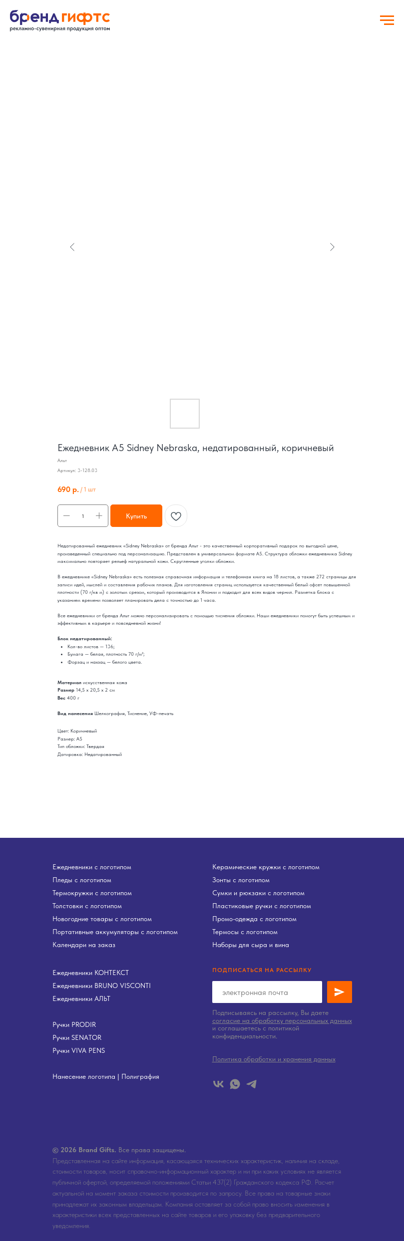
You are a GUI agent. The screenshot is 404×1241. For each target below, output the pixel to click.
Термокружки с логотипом (92, 893)
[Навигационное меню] (387, 20)
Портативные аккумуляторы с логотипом (115, 932)
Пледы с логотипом (81, 880)
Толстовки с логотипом (87, 906)
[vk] (218, 1084)
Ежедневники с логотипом (91, 867)
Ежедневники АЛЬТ (81, 998)
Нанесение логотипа (83, 1076)
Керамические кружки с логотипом (266, 867)
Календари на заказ (83, 945)
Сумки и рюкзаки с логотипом (258, 893)
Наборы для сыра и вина (250, 945)
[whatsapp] (235, 1084)
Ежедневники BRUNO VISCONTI (101, 986)
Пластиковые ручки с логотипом (261, 906)
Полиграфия (140, 1076)
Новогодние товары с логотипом (102, 919)
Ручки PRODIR (74, 1024)
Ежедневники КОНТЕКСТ (90, 973)
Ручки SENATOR (76, 1037)
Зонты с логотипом (241, 880)
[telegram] (251, 1084)
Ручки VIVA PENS (78, 1050)
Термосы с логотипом (245, 932)
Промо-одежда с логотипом (254, 919)
